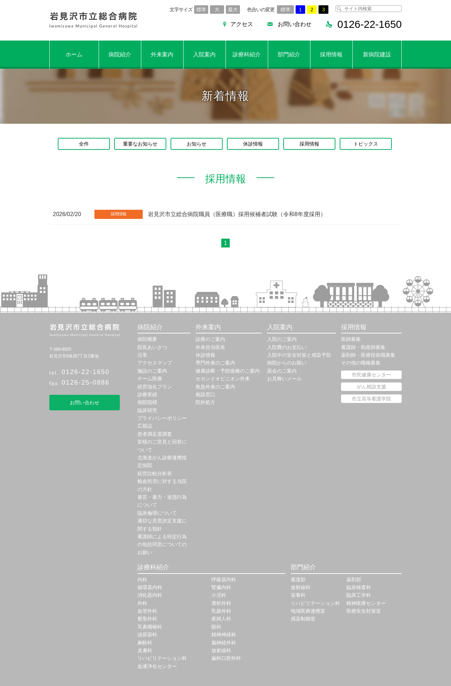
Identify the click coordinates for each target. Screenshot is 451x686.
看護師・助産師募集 (363, 347)
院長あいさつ (152, 347)
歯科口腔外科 (226, 658)
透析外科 (221, 603)
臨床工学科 (358, 595)
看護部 (298, 579)
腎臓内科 (221, 587)
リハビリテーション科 (162, 658)
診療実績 (147, 394)
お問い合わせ (292, 24)
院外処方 (205, 402)
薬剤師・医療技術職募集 (368, 355)
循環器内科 (149, 587)
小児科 (218, 595)
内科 (142, 579)
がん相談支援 (371, 387)
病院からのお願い (287, 363)
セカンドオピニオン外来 (223, 378)
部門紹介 (289, 54)
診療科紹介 (247, 54)
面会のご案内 (282, 371)
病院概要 (147, 339)
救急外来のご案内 (215, 387)
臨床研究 (147, 410)
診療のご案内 (210, 339)
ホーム (74, 54)
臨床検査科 (358, 587)
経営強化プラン (154, 387)
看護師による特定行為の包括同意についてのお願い (162, 544)
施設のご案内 (152, 371)
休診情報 (253, 144)
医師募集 (351, 339)
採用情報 (331, 54)
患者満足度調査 (154, 434)
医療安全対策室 (363, 611)
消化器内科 (149, 595)
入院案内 (204, 54)
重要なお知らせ (140, 144)
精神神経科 (223, 634)
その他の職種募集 (361, 363)
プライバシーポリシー (162, 418)
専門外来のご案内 (215, 363)
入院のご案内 (282, 339)
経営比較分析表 (154, 473)
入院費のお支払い (287, 347)
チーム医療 (149, 378)
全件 (84, 144)
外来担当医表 (210, 347)
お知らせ (196, 144)
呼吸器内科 (223, 579)
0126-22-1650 (86, 371)
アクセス (239, 24)
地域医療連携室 (308, 611)
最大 (233, 9)
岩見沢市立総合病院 (93, 20)
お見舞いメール (284, 378)
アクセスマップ (154, 363)
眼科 (216, 627)
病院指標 (147, 402)
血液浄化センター (157, 666)
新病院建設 (377, 54)
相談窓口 (205, 394)
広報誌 (144, 426)
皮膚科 (144, 650)
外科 (142, 603)
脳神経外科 (223, 642)
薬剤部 (353, 579)
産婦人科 (221, 618)
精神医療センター (366, 603)
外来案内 (162, 54)
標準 (201, 9)
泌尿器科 (147, 634)
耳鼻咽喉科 (149, 627)
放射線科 (221, 650)
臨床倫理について (157, 513)
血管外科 (147, 611)
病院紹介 (120, 54)
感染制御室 (303, 618)
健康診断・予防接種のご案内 (228, 371)
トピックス (365, 144)
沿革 (142, 355)
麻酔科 (144, 642)
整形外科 (147, 618)
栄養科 (298, 595)
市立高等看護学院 (371, 399)
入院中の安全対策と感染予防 (299, 355)
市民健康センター (371, 375)
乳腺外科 (221, 611)
